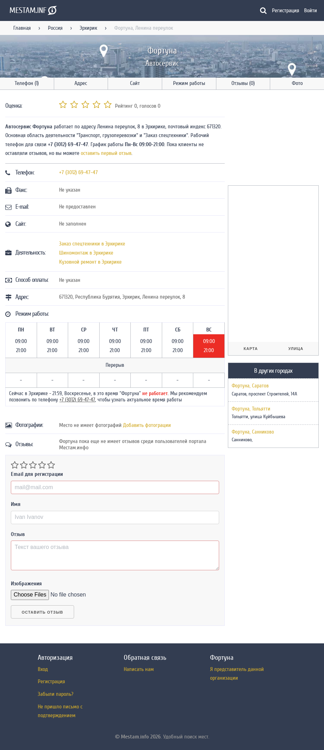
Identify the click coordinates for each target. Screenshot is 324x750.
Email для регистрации (37, 474)
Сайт (135, 83)
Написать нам (139, 669)
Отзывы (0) (243, 83)
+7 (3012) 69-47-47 (78, 172)
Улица (295, 349)
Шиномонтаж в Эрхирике (86, 253)
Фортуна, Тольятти (251, 409)
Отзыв (18, 534)
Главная (22, 28)
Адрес (80, 83)
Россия (55, 28)
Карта (251, 349)
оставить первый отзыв (106, 153)
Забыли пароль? (55, 694)
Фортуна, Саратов (250, 386)
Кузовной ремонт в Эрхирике (90, 262)
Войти (310, 10)
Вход (43, 669)
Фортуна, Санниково (253, 432)
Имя (16, 504)
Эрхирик (88, 28)
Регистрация (285, 10)
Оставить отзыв (42, 612)
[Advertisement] (276, 139)
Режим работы (189, 83)
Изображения (26, 583)
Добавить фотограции (147, 425)
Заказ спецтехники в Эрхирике (92, 244)
